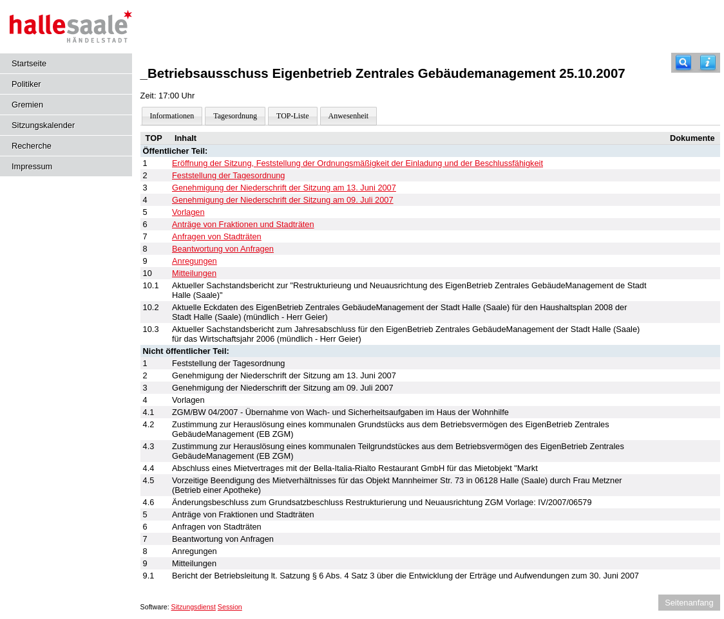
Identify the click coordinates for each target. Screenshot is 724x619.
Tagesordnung (235, 115)
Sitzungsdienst (193, 607)
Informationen (172, 115)
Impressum (32, 166)
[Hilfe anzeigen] (708, 63)
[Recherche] (683, 63)
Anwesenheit (349, 115)
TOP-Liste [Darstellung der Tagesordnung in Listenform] (292, 115)
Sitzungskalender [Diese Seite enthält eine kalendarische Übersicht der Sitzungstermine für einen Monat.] (43, 125)
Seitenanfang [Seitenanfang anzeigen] (689, 602)
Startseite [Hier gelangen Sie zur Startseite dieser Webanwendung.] (29, 63)
